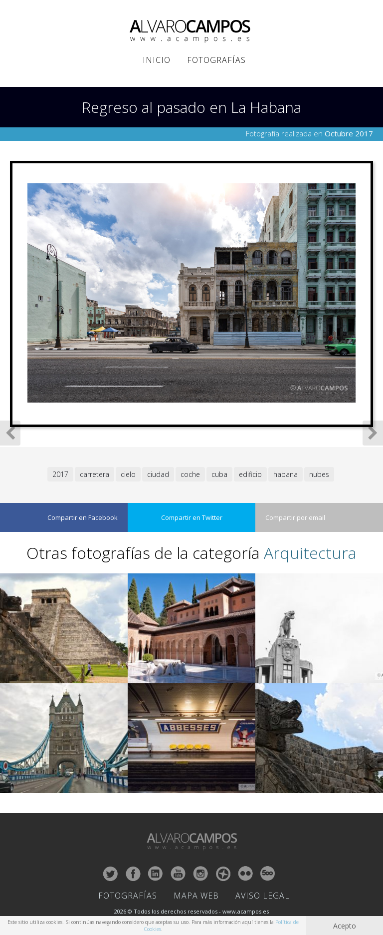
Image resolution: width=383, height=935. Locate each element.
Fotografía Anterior (10, 433)
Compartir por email (295, 517)
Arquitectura (310, 552)
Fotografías (216, 59)
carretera (94, 474)
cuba (219, 474)
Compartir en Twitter (191, 517)
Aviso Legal (262, 895)
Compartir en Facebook (82, 517)
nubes (319, 474)
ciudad (158, 474)
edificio (250, 474)
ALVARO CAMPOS (192, 31)
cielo (128, 474)
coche (190, 474)
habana (285, 474)
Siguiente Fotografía (373, 433)
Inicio (157, 59)
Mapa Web (196, 895)
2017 (60, 474)
